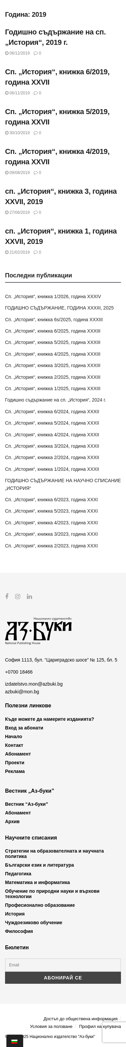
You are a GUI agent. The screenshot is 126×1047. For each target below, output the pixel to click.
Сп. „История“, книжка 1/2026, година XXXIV (53, 296)
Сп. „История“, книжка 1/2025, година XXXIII (52, 388)
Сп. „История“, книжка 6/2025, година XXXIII (52, 331)
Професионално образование (40, 905)
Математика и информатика (37, 882)
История (15, 914)
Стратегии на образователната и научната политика (54, 853)
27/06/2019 (17, 212)
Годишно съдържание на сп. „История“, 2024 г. (55, 400)
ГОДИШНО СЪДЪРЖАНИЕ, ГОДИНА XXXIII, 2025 (59, 308)
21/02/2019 (17, 252)
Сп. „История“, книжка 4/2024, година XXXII (52, 434)
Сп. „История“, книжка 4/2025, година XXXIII (52, 354)
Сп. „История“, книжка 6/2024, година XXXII (52, 411)
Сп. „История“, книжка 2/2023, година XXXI (51, 545)
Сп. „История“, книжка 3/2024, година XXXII (52, 446)
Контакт (14, 745)
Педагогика (18, 873)
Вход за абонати (24, 727)
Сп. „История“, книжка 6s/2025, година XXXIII (54, 319)
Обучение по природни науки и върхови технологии (52, 893)
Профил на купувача (100, 1026)
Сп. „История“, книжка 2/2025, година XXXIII (52, 377)
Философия (19, 931)
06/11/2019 (17, 93)
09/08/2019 (17, 172)
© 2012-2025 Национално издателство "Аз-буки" (50, 1036)
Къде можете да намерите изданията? (49, 718)
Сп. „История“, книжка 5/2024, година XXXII (52, 423)
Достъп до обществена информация (81, 1018)
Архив (12, 821)
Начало (13, 736)
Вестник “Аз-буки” (26, 804)
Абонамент (18, 753)
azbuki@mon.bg (22, 691)
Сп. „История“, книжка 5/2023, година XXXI (51, 511)
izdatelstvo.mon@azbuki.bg (33, 684)
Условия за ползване (51, 1026)
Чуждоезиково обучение (33, 922)
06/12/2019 (17, 53)
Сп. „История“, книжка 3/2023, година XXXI (51, 534)
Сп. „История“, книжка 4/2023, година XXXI (51, 522)
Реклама (15, 771)
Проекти (14, 762)
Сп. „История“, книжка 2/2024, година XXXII (52, 457)
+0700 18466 (19, 672)
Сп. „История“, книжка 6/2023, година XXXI (51, 499)
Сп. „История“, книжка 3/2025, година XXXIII (52, 365)
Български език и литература (39, 865)
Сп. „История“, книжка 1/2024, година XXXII (52, 469)
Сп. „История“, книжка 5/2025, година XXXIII (52, 342)
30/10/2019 (17, 132)
